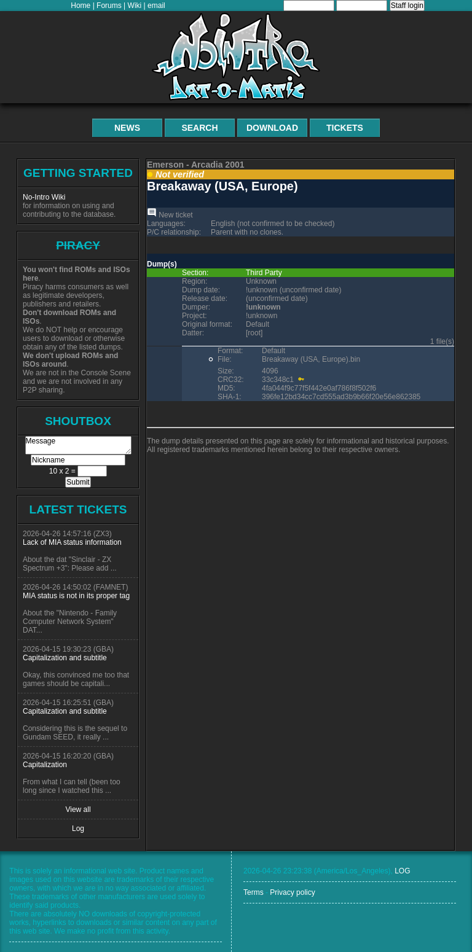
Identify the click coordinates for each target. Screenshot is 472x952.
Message (78, 445)
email (156, 5)
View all (77, 809)
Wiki (135, 5)
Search (199, 128)
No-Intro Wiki (44, 197)
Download (272, 128)
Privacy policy (292, 892)
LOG (402, 871)
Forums (109, 5)
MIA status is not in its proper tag (76, 595)
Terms (253, 892)
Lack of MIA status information (72, 542)
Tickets (344, 128)
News (127, 128)
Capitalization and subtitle (65, 658)
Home (80, 5)
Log (78, 828)
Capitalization (45, 764)
